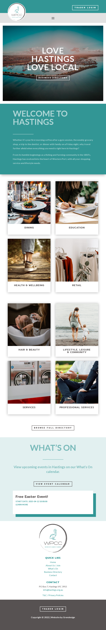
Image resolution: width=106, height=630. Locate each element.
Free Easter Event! (32, 496)
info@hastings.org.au (53, 589)
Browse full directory (53, 427)
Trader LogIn (85, 7)
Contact (53, 575)
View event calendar (53, 483)
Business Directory (53, 78)
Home (53, 562)
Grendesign (69, 617)
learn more (22, 504)
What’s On (53, 568)
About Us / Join (53, 565)
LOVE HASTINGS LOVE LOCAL (53, 59)
